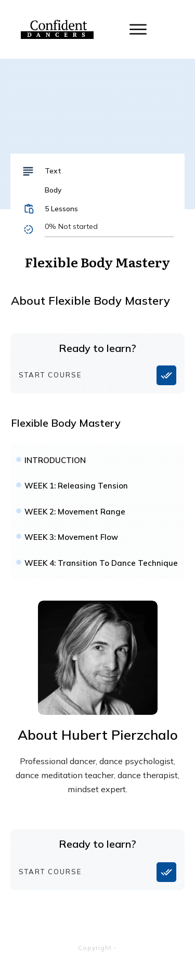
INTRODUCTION (55, 460)
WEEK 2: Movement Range (74, 512)
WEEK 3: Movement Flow (71, 537)
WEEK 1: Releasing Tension (76, 486)
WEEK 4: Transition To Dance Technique (101, 563)
